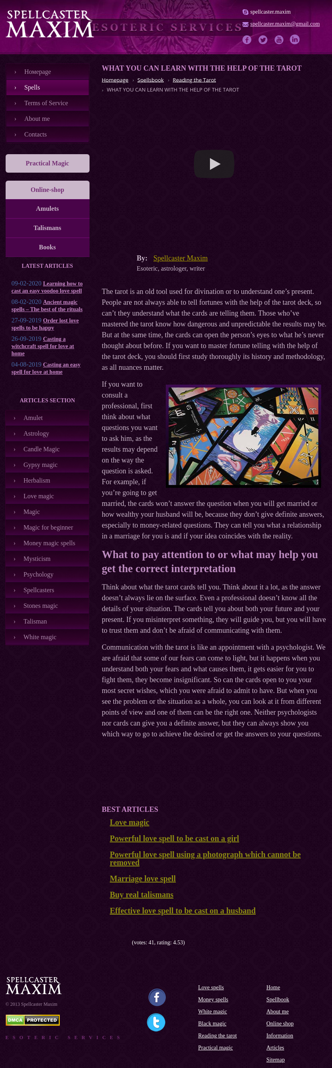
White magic (40, 637)
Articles (275, 1048)
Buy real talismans (142, 895)
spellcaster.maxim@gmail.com (285, 24)
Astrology (36, 433)
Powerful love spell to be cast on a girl (174, 838)
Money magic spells (49, 543)
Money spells (213, 1000)
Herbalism (37, 480)
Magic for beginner (48, 527)
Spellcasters (39, 590)
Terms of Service (46, 103)
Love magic (39, 496)
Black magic (212, 1024)
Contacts (35, 134)
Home (273, 987)
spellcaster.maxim (271, 12)
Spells (32, 87)
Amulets (47, 208)
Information (280, 1036)
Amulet (33, 417)
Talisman (35, 621)
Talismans (47, 227)
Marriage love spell (143, 878)
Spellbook (278, 1000)
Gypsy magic (41, 464)
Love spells (211, 987)
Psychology (39, 574)
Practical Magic (47, 163)
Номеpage (37, 71)
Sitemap (276, 1060)
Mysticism (37, 558)
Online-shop (47, 189)
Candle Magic (42, 449)
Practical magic (215, 1048)
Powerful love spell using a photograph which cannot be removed (205, 858)
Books (47, 247)
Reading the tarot (217, 1036)
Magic (32, 511)
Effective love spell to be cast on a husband (183, 911)
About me (37, 118)
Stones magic (41, 605)
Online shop (280, 1024)
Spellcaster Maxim (180, 258)
